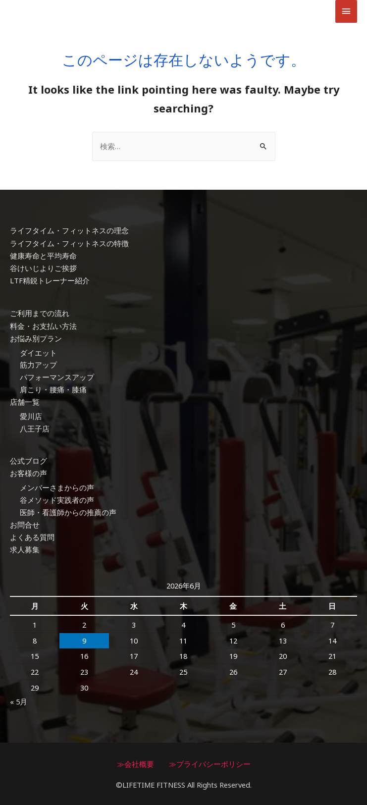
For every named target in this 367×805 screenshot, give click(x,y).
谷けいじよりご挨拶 (43, 270)
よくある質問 (32, 537)
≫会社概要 (135, 763)
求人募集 (25, 549)
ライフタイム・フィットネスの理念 (69, 233)
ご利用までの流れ (39, 315)
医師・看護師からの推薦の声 (68, 512)
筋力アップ (38, 366)
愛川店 (31, 417)
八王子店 (35, 429)
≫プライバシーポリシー (210, 763)
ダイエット (38, 353)
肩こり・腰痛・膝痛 (53, 390)
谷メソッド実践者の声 (57, 500)
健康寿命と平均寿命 (43, 258)
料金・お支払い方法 (43, 327)
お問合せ (25, 525)
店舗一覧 (25, 403)
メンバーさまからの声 (57, 488)
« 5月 (18, 701)
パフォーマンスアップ (57, 378)
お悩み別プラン (36, 339)
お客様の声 (28, 474)
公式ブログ (28, 461)
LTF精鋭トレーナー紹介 (50, 282)
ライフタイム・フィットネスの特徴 (69, 245)
